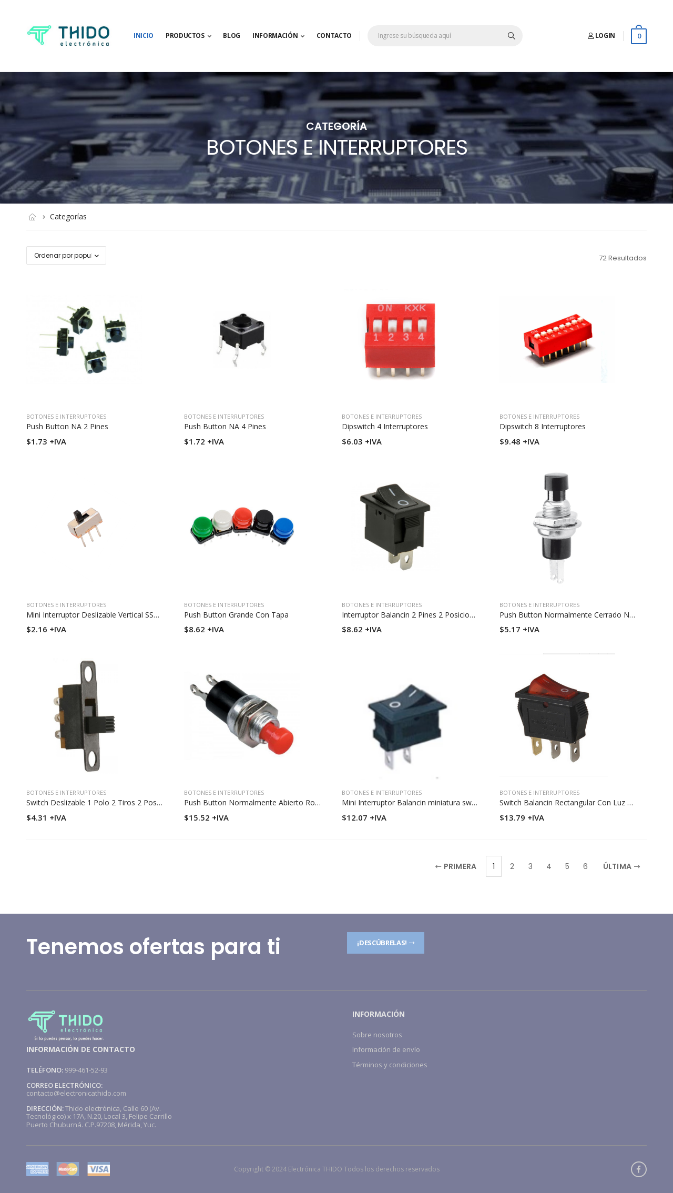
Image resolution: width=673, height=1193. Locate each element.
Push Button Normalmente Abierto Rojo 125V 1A (268, 802)
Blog (231, 35)
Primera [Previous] (455, 866)
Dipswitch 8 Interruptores (542, 426)
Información (275, 35)
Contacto (334, 35)
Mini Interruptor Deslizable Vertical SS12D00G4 (106, 615)
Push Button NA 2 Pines (67, 426)
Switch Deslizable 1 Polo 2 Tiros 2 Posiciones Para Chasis (124, 802)
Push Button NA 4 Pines (225, 426)
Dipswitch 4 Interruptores (385, 426)
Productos (185, 35)
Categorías (68, 216)
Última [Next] (621, 866)
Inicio (144, 35)
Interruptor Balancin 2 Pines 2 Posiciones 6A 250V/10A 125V (444, 615)
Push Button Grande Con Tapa (236, 615)
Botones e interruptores (66, 416)
